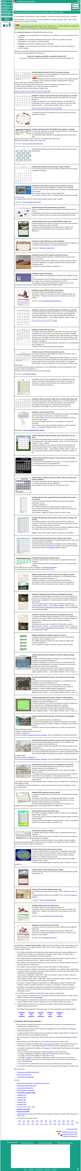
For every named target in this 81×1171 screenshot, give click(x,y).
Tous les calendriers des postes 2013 (32, 143)
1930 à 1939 (32, 1122)
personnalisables (38, 997)
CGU (25, 1169)
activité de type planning (50, 567)
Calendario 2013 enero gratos (67, 1134)
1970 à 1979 (50, 1122)
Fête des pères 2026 (23, 1111)
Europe (46, 1048)
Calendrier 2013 (72, 1129)
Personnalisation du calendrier (25, 1090)
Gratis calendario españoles (65, 1143)
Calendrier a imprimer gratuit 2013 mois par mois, (44, 320)
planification (51, 547)
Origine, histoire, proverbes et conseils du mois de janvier (33, 1083)
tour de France (49, 1044)
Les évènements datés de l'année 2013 (28, 1072)
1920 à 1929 (28, 1122)
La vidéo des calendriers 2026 (26, 1092)
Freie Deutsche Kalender (45, 1143)
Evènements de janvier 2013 (25, 1088)
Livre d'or (47, 1169)
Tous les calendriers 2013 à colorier (33, 430)
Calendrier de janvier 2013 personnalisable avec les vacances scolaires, (32, 91)
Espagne (29, 1057)
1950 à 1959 (41, 1122)
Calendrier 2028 (21, 1104)
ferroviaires (50, 1052)
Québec (44, 1053)
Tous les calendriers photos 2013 (31, 202)
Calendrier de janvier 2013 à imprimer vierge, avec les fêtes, (46, 108)
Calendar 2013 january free (66, 1132)
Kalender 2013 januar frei (68, 1136)
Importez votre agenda (27, 26)
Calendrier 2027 (21, 1102)
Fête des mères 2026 (23, 1109)
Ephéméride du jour (22, 1114)
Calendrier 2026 (21, 1099)
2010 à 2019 (68, 1122)
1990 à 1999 (59, 1122)
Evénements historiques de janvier (26, 1085)
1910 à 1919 (24, 1122)
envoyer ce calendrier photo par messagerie (51, 607)
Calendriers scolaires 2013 (46, 248)
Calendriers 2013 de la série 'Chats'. (53, 916)
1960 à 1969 (46, 1122)
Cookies (31, 1169)
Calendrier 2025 (21, 1097)
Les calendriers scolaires (29, 374)
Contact (54, 1169)
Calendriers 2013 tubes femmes (52, 301)
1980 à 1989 (54, 1122)
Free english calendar (27, 1143)
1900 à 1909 (19, 1122)
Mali (61, 1033)
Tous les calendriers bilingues (48, 900)
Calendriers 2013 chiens (50, 937)
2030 (76, 1122)
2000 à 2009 (63, 1122)
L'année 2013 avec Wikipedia (25, 1077)
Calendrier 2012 (21, 1095)
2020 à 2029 (72, 1122)
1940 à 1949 (37, 1122)
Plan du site (39, 1169)
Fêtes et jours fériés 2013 (24, 1074)
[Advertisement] (42, 6)
